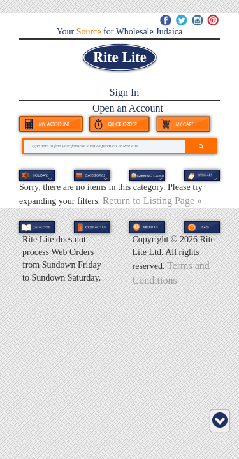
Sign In (125, 92)
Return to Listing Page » (152, 200)
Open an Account (127, 108)
